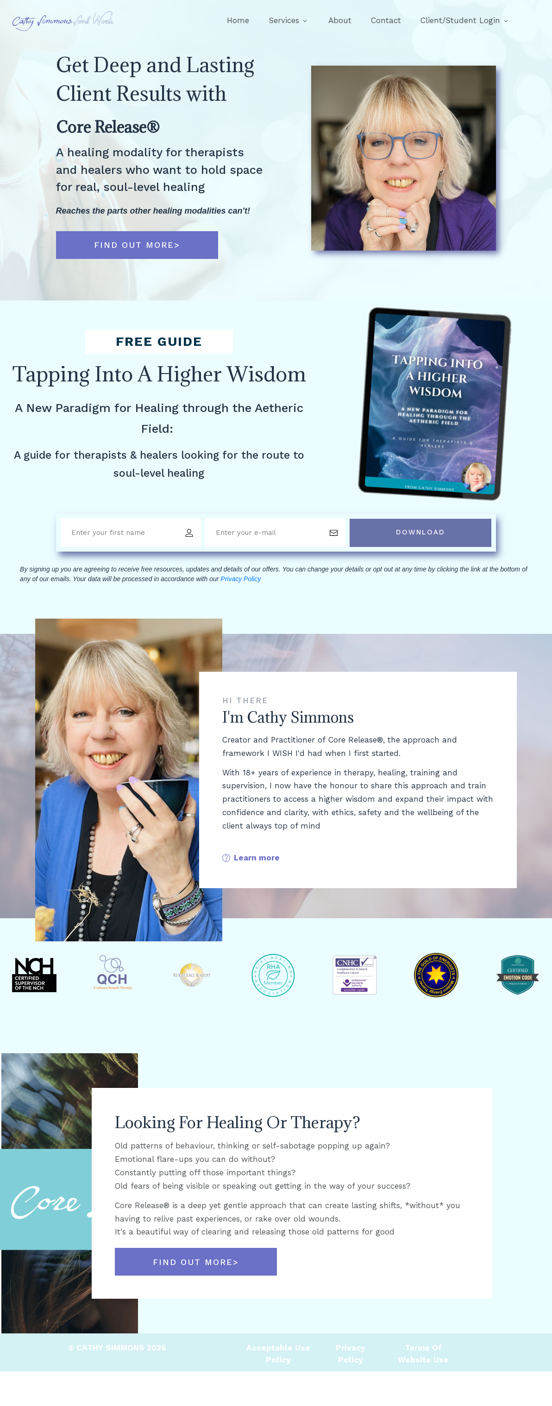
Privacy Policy (240, 579)
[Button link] (137, 245)
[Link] (238, 21)
